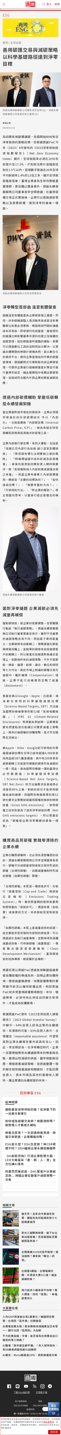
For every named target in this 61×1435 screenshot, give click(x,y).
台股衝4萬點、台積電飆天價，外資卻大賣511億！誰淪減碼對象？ (39, 1275)
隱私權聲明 (48, 1422)
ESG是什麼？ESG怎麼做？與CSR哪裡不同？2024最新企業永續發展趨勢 (30, 1146)
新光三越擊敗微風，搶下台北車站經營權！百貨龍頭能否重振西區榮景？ (39, 1237)
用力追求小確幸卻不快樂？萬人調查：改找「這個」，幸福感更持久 (39, 1294)
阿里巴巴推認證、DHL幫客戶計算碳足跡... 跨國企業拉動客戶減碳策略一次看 (30, 1175)
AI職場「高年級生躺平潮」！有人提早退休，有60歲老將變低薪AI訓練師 (30, 1347)
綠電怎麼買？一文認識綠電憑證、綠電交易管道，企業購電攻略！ (30, 1134)
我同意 (54, 1432)
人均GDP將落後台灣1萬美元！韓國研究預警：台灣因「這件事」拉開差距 (28, 1319)
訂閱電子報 (41, 1392)
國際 (5, 42)
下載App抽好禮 (22, 1392)
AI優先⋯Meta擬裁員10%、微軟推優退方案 (30, 1355)
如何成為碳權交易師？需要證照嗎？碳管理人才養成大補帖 (30, 1123)
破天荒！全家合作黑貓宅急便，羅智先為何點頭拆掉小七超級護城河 (39, 1218)
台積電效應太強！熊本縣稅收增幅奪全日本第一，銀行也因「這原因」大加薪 (30, 1328)
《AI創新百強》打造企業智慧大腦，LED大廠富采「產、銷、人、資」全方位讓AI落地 (30, 1160)
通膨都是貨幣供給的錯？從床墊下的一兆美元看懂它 (30, 1111)
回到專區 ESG (30, 1092)
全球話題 (15, 42)
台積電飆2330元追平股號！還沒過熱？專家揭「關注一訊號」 (39, 1256)
